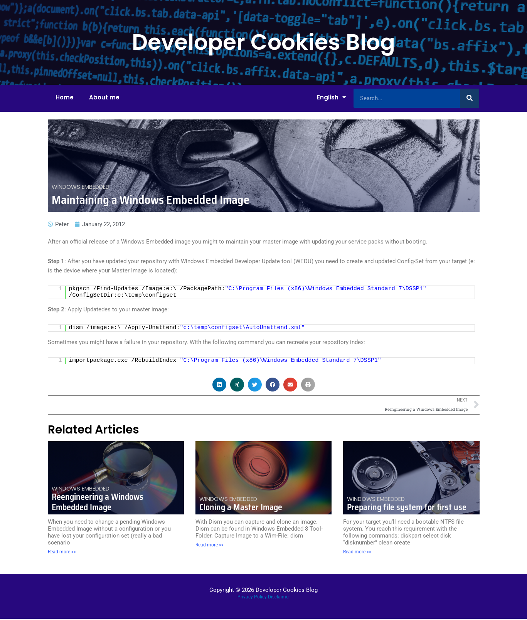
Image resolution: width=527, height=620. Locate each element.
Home (65, 97)
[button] (219, 384)
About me (104, 97)
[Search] (469, 98)
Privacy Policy (252, 597)
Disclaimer (279, 597)
